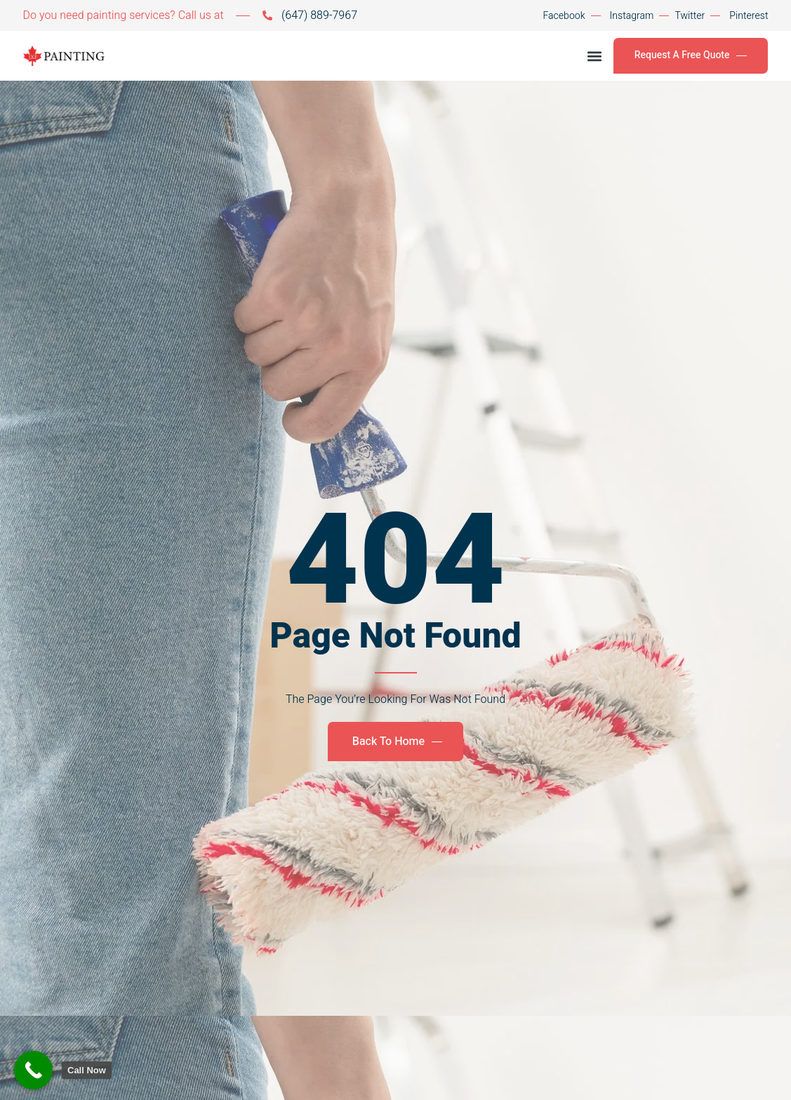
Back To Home (397, 741)
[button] (594, 55)
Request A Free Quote (690, 55)
